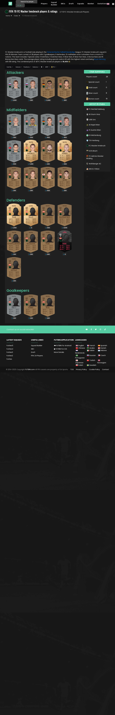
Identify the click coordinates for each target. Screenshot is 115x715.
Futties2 (10, 355)
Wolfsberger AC (93, 164)
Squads (80, 3)
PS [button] (53, 67)
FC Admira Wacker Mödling (94, 157)
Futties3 (10, 352)
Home (8, 16)
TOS (72, 369)
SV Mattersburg (93, 135)
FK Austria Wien (93, 130)
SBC (32, 349)
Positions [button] (27, 67)
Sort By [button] (9, 67)
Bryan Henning (99, 59)
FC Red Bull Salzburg (95, 109)
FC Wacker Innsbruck (95, 146)
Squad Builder (54, 3)
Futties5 (10, 345)
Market (91, 3)
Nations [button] (35, 67)
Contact (105, 369)
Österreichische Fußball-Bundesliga (61, 52)
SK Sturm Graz (93, 114)
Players (44, 3)
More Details (59, 352)
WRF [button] (46, 67)
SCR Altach (91, 151)
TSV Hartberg (92, 140)
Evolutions (102, 3)
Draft (71, 3)
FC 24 (19, 5)
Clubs (16, 16)
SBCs (63, 3)
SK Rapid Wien (93, 125)
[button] (42, 67)
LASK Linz (91, 119)
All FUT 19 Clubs (97, 104)
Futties (9, 359)
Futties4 (10, 349)
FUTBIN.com (30, 369)
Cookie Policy (94, 369)
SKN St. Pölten (92, 169)
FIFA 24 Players (37, 355)
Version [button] (18, 67)
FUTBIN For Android (62, 345)
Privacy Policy (81, 369)
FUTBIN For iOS (60, 349)
